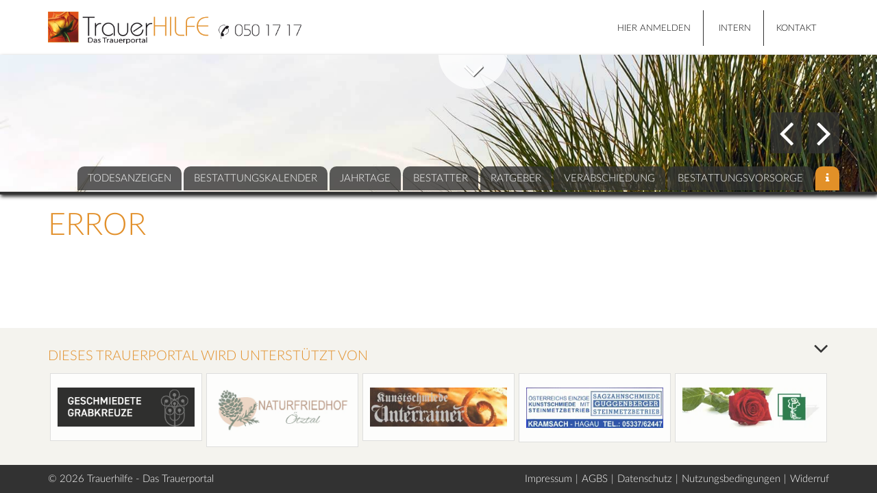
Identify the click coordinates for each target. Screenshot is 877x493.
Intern (735, 28)
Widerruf (809, 479)
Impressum (548, 479)
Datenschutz (644, 479)
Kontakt (796, 28)
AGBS (595, 479)
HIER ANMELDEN (654, 28)
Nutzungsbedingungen (731, 479)
